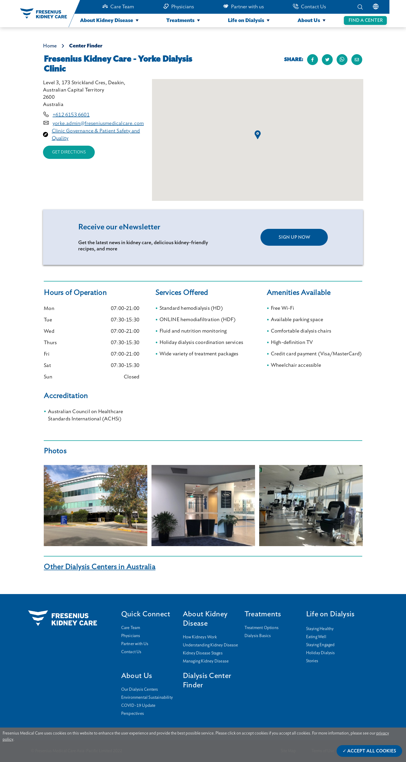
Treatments (180, 20)
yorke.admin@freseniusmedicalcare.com (98, 123)
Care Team (122, 6)
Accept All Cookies (371, 751)
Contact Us (313, 6)
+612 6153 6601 (71, 114)
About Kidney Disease (106, 20)
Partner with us (247, 6)
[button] (257, 135)
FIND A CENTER (366, 20)
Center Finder (85, 45)
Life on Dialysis (246, 20)
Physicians (182, 6)
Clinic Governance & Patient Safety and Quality (96, 134)
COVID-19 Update (138, 705)
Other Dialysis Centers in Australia (99, 567)
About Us (309, 20)
